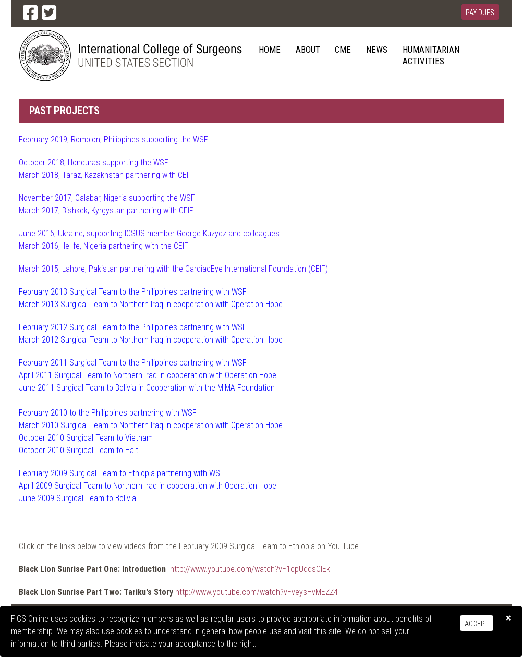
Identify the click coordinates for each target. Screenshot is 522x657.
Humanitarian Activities (431, 55)
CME (343, 49)
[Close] (508, 618)
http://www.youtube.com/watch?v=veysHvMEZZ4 (256, 592)
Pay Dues (480, 12)
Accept (477, 623)
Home (270, 49)
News (376, 49)
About (308, 49)
